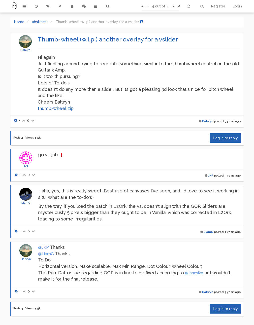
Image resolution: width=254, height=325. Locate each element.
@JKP (43, 247)
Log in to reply (225, 138)
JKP (26, 166)
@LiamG (46, 254)
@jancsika (194, 273)
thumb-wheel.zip (56, 108)
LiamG (26, 202)
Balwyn (25, 50)
